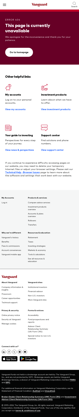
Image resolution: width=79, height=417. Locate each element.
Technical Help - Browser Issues (22, 172)
